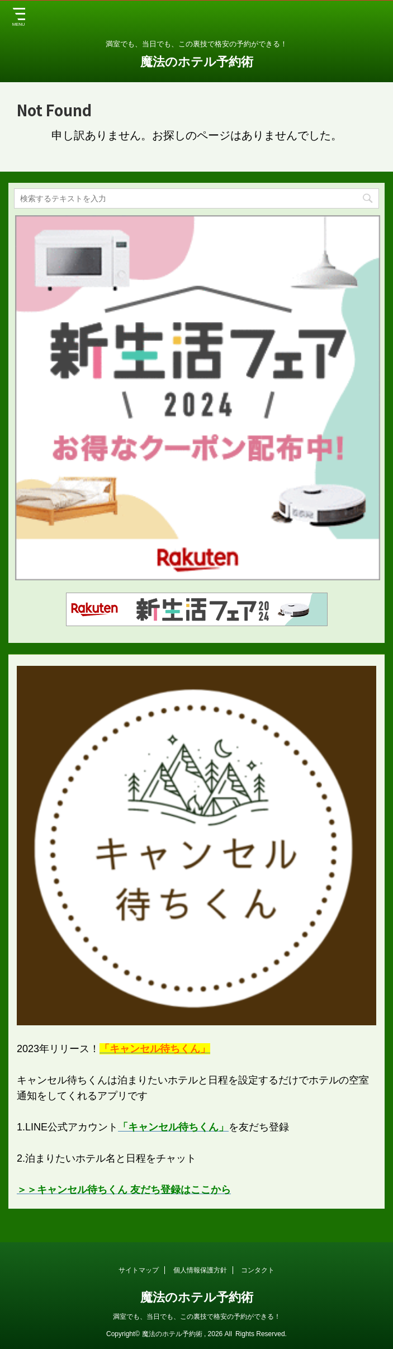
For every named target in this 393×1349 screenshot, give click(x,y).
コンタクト (257, 1270)
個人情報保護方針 (200, 1270)
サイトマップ (139, 1270)
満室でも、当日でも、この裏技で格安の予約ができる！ (197, 1316)
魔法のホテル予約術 (196, 62)
